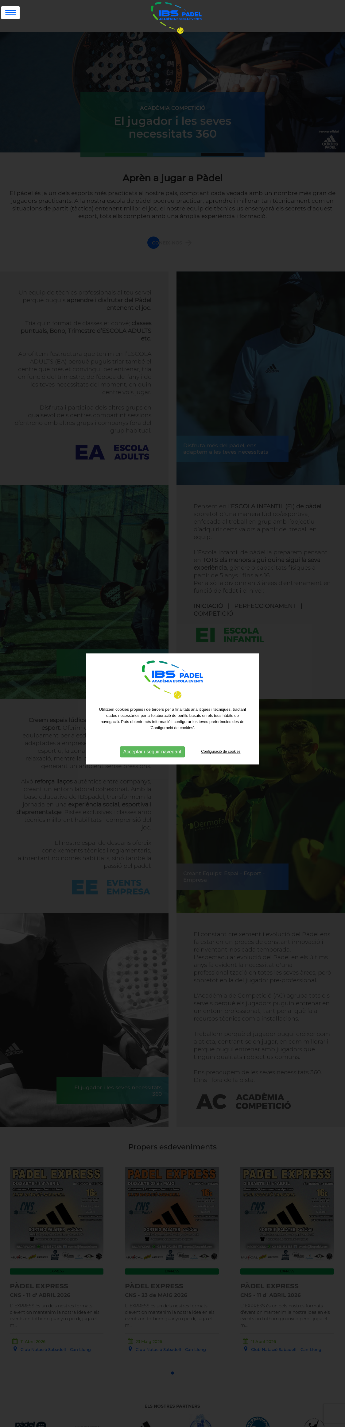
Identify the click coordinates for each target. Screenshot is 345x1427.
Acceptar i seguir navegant (152, 739)
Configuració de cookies (220, 739)
